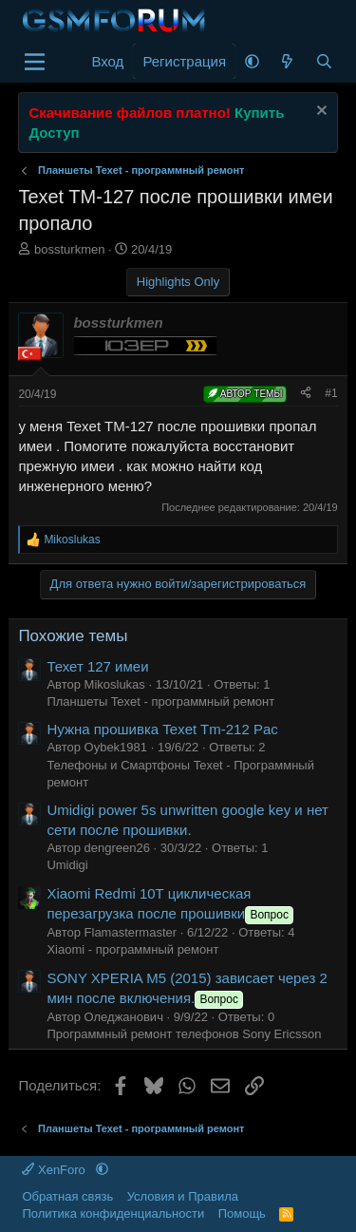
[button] (252, 61)
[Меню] (34, 62)
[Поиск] (324, 61)
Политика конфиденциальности (113, 1213)
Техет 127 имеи (97, 666)
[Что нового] (287, 61)
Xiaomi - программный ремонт (132, 949)
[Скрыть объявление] (319, 113)
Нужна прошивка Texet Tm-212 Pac (162, 729)
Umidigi (67, 865)
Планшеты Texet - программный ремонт (160, 701)
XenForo (55, 1170)
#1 (331, 393)
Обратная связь (67, 1196)
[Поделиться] (305, 394)
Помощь (242, 1213)
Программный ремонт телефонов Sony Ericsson (184, 1034)
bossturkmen (69, 249)
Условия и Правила (182, 1196)
